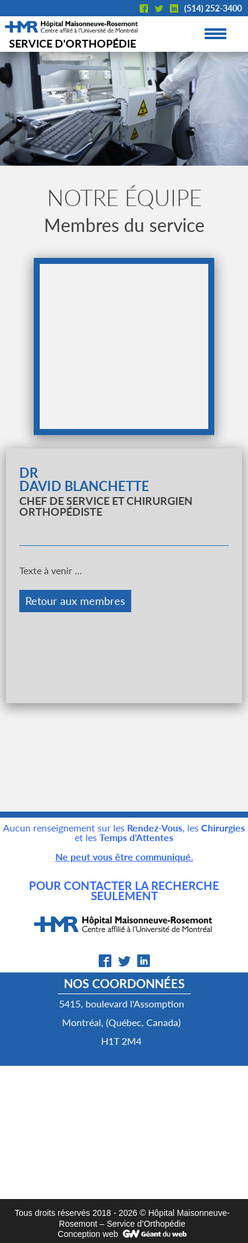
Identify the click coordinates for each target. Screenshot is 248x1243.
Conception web (88, 1234)
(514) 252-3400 (213, 8)
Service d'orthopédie (72, 43)
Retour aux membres (75, 600)
